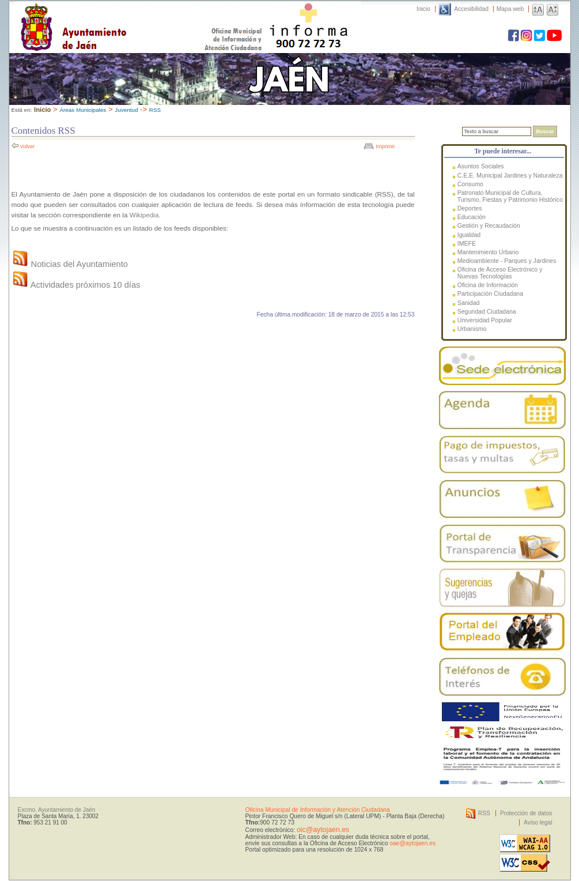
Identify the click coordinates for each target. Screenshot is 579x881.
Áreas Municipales (82, 110)
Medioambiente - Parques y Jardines (507, 260)
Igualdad (468, 234)
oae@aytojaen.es (412, 843)
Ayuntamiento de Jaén (124, 15)
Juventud (126, 110)
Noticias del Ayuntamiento (70, 264)
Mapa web (510, 9)
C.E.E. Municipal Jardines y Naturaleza (510, 175)
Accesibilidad (471, 9)
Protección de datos (526, 813)
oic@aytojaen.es (323, 830)
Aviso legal (538, 822)
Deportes (469, 208)
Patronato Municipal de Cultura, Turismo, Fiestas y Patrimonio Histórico (510, 196)
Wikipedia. (145, 215)
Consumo (470, 183)
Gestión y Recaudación (488, 225)
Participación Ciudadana (490, 293)
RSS (155, 110)
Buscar (545, 131)
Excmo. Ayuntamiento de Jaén (57, 810)
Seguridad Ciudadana (486, 311)
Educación (471, 216)
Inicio (423, 9)
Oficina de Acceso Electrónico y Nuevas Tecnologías (500, 273)
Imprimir (385, 146)
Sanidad (468, 302)
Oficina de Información (488, 284)
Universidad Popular (484, 320)
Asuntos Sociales (480, 166)
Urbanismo (472, 328)
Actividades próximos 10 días (76, 284)
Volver (27, 146)
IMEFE (466, 243)
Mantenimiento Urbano (488, 252)
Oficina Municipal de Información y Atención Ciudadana (317, 810)
